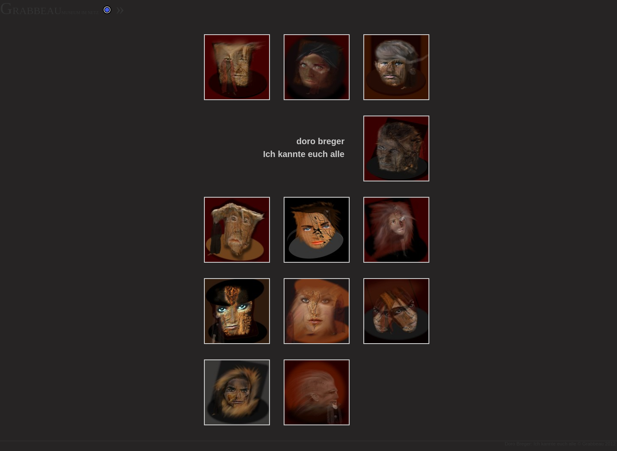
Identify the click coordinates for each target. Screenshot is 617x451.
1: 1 (237, 67)
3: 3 (396, 67)
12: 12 (317, 392)
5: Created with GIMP (237, 230)
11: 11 (237, 392)
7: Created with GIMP (396, 230)
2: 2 (317, 67)
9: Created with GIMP (317, 311)
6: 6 (317, 230)
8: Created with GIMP (237, 311)
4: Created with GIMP (396, 149)
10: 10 (396, 311)
